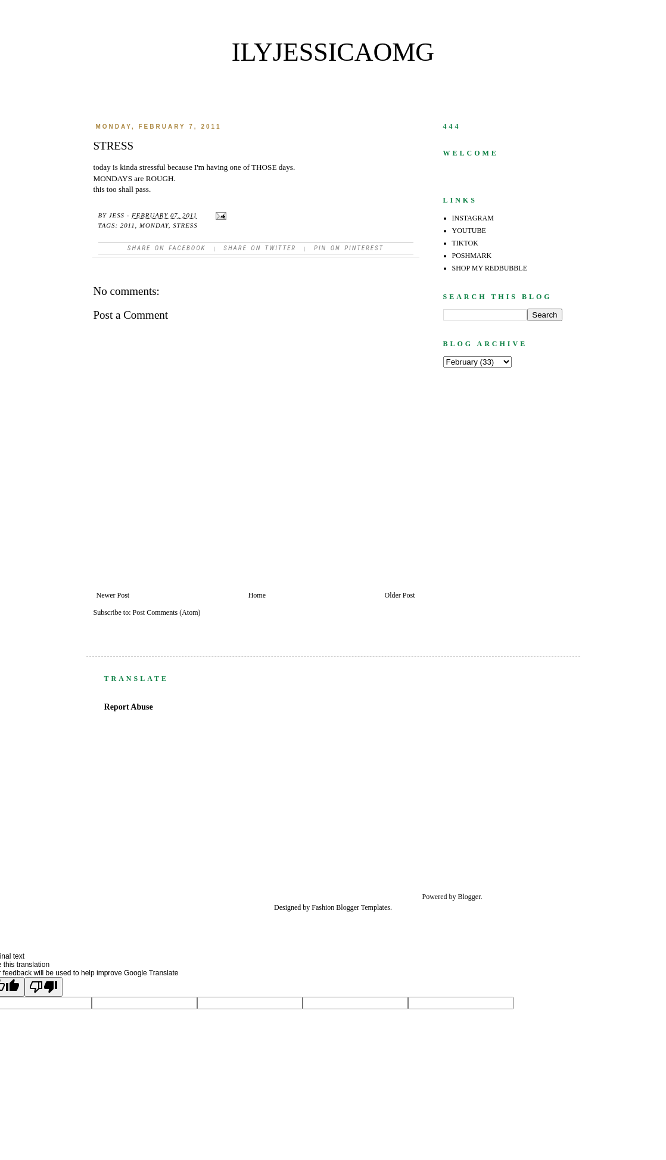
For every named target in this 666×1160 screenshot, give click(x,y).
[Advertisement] (504, 784)
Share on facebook (166, 248)
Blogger (469, 896)
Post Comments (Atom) (167, 612)
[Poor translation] (43, 987)
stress (185, 225)
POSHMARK (472, 255)
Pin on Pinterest (349, 248)
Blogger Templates (363, 907)
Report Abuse (128, 706)
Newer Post (113, 595)
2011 (127, 225)
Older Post (400, 595)
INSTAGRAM (473, 218)
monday (154, 225)
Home (257, 595)
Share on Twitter (259, 248)
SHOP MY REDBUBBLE (489, 268)
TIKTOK (465, 243)
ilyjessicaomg (333, 52)
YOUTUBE (469, 230)
